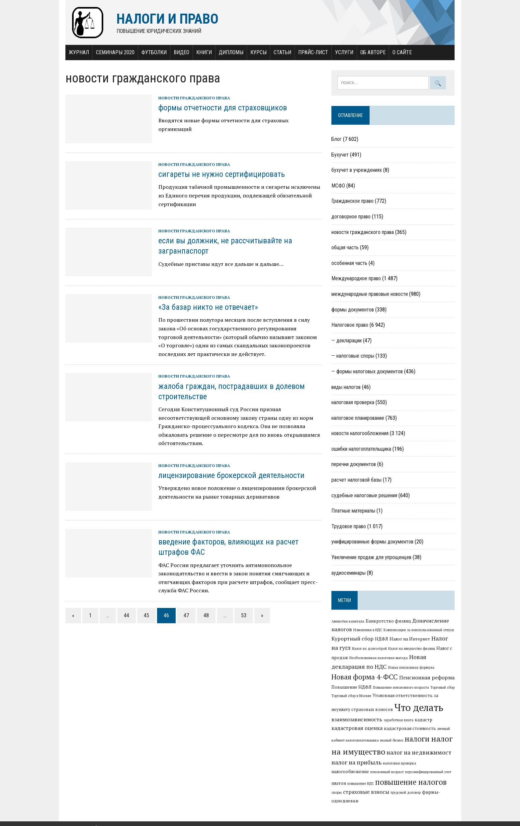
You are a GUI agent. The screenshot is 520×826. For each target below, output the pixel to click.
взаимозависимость (357, 719)
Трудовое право (349, 526)
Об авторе (371, 52)
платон (421, 772)
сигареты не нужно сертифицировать (220, 174)
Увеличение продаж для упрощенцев (372, 557)
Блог (337, 139)
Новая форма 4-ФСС (365, 676)
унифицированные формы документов (373, 542)
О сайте (400, 52)
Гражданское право (353, 201)
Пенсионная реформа (427, 677)
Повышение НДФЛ (352, 687)
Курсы (257, 52)
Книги (203, 52)
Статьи (281, 52)
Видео (180, 52)
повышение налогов (375, 782)
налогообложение (436, 763)
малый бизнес (392, 740)
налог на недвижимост (419, 752)
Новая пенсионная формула (412, 667)
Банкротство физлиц (388, 621)
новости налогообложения (360, 433)
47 (185, 615)
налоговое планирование (358, 418)
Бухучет (340, 155)
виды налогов (346, 387)
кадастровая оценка (357, 728)
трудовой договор (366, 792)
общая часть (345, 248)
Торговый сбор (443, 687)
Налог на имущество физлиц (412, 648)
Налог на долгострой (369, 648)
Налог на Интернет (410, 639)
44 (125, 615)
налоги (417, 739)
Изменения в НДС (368, 630)
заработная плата (399, 720)
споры (418, 783)
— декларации (347, 340)
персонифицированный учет (390, 772)
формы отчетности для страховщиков (221, 108)
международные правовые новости (370, 294)
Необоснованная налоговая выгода (379, 658)
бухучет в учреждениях (357, 170)
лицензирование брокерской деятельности (230, 475)
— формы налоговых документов (367, 371)
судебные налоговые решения (364, 495)
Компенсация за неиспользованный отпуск (419, 630)
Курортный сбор (353, 638)
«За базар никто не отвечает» (207, 307)
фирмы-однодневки (405, 792)
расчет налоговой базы (357, 480)
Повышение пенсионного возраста (401, 687)
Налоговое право (350, 325)
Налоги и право (79, 819)
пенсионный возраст (348, 772)
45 (145, 615)
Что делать (419, 707)
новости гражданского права (193, 97)
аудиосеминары (349, 573)
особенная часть (350, 263)
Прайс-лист (312, 52)
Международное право (356, 279)
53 (242, 615)
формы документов (353, 309)
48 (205, 615)
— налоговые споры (353, 356)
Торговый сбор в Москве (352, 696)
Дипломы (229, 52)
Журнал (77, 52)
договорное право (351, 216)
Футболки (152, 52)
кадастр (424, 720)
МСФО (338, 185)
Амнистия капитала (348, 621)
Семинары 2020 (114, 52)
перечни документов (354, 464)
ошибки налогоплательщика (361, 449)
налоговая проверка (353, 403)
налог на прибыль (357, 763)
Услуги (343, 52)
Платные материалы (354, 511)
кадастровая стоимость (410, 728)
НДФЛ (382, 639)
